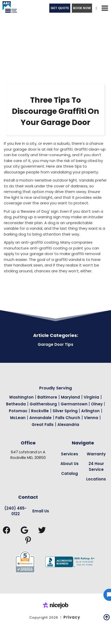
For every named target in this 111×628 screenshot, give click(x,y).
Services (69, 454)
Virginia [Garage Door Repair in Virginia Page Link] (91, 397)
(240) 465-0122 (15, 511)
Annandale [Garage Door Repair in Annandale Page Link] (40, 417)
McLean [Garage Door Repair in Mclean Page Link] (18, 417)
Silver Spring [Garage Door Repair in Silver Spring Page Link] (66, 411)
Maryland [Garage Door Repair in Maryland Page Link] (70, 397)
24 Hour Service (96, 466)
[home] (8, 8)
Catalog (69, 473)
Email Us (40, 511)
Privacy (71, 617)
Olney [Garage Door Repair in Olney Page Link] (97, 404)
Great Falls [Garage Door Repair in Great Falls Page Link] (43, 424)
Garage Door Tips (55, 344)
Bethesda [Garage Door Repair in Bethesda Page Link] (16, 404)
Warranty (96, 454)
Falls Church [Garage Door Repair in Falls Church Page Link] (67, 417)
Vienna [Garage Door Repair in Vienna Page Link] (91, 417)
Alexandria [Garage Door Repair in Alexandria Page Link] (68, 424)
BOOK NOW (82, 8)
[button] (104, 8)
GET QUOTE (60, 8)
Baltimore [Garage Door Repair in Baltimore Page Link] (47, 397)
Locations (96, 479)
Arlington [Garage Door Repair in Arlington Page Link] (90, 411)
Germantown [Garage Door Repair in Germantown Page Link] (74, 404)
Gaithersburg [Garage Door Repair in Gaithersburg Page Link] (43, 404)
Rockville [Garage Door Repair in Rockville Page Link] (40, 411)
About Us (69, 463)
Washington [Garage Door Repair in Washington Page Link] (21, 397)
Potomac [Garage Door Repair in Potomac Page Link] (19, 411)
